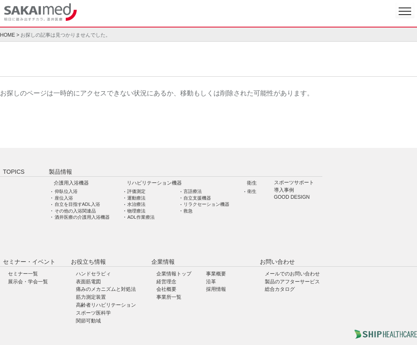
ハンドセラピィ (93, 274)
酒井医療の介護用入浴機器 (82, 217)
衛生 (252, 183)
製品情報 (60, 171)
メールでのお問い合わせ (292, 274)
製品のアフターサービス (292, 282)
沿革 (211, 282)
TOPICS (14, 171)
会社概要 (166, 289)
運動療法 (136, 197)
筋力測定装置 (91, 297)
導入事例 (284, 190)
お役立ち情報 (88, 261)
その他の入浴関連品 (75, 210)
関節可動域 (88, 321)
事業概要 (216, 274)
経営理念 (166, 282)
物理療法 (136, 210)
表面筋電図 (88, 282)
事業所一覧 (168, 297)
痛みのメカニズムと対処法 (106, 289)
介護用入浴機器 (71, 183)
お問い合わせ (277, 261)
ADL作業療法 (140, 217)
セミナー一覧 (23, 274)
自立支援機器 (197, 197)
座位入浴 (64, 197)
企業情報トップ (173, 274)
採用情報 (216, 289)
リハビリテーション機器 (154, 183)
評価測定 (136, 191)
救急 (188, 210)
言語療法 (192, 191)
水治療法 (136, 204)
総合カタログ (280, 289)
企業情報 (163, 261)
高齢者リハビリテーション (106, 305)
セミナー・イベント (29, 261)
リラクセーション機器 (206, 204)
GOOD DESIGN (292, 197)
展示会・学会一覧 (28, 282)
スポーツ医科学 (93, 313)
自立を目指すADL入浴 (77, 204)
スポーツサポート (294, 182)
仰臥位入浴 (66, 191)
